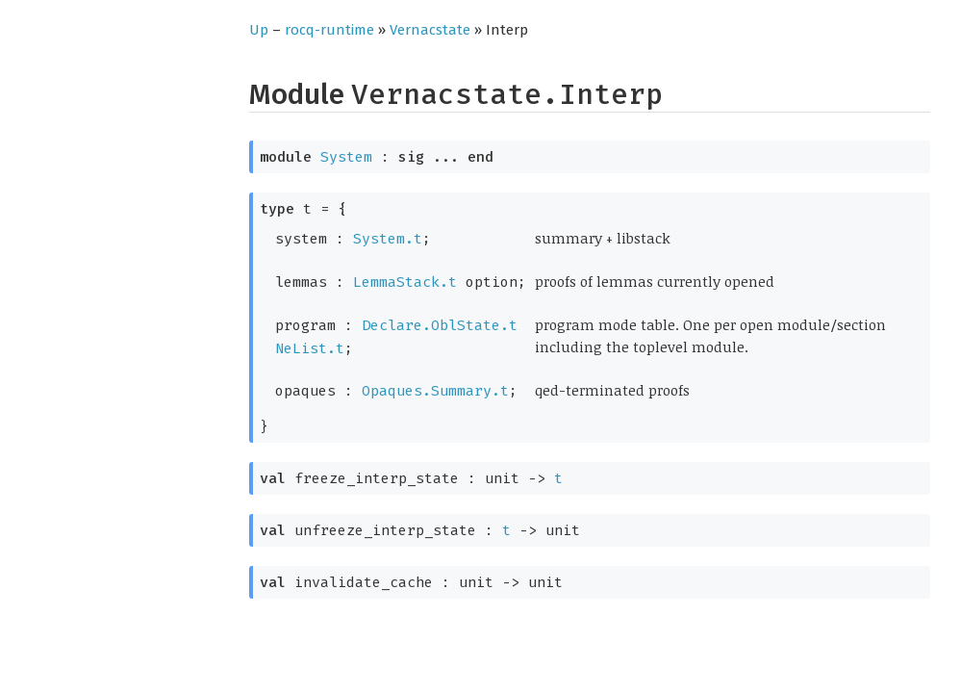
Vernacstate (430, 29)
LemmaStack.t (405, 282)
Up (258, 29)
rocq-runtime (329, 29)
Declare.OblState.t (440, 325)
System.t (387, 238)
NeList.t (309, 348)
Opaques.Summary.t (435, 390)
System (346, 157)
